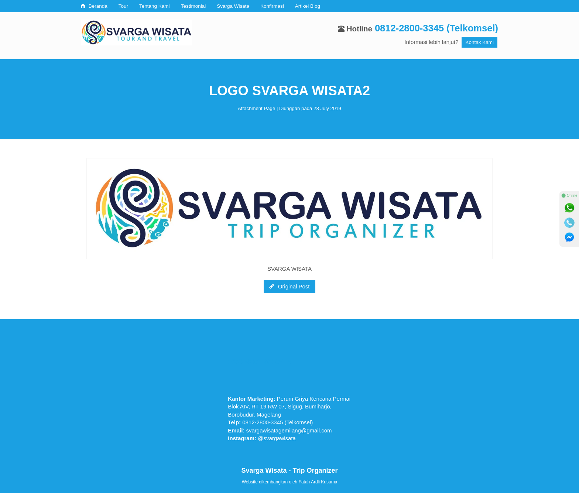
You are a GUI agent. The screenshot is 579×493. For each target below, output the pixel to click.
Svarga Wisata (233, 6)
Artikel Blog (307, 6)
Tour (123, 6)
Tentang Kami (154, 6)
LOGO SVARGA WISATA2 (289, 90)
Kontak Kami (479, 42)
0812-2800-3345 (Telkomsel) (436, 28)
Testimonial (193, 6)
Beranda (94, 6)
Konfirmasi (272, 6)
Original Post (289, 286)
